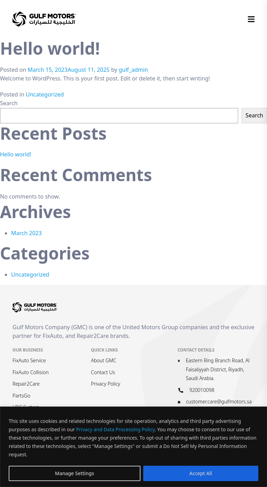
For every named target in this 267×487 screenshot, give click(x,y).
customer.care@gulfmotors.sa (219, 401)
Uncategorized (45, 94)
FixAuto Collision (31, 372)
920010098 (202, 390)
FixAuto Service (29, 360)
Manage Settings (74, 473)
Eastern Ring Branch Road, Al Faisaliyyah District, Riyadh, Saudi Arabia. (217, 369)
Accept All (200, 473)
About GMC (103, 360)
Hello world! (15, 154)
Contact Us (103, 372)
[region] (133, 447)
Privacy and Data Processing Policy (115, 429)
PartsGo (21, 395)
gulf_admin (133, 70)
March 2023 (26, 233)
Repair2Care (26, 383)
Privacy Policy (105, 383)
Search (9, 103)
